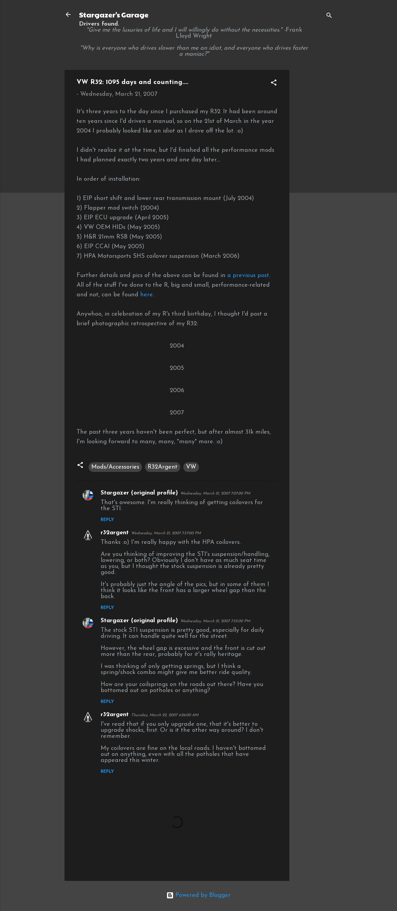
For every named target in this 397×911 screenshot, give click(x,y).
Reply (107, 520)
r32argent (115, 533)
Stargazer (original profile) (139, 493)
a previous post (248, 276)
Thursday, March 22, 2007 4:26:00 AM (164, 715)
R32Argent (163, 467)
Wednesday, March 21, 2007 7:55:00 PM (215, 621)
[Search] (329, 16)
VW (191, 467)
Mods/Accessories (115, 467)
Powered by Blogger (198, 895)
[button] (273, 83)
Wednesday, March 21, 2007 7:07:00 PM (215, 493)
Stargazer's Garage (114, 14)
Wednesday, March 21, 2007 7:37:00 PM (166, 533)
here (146, 295)
